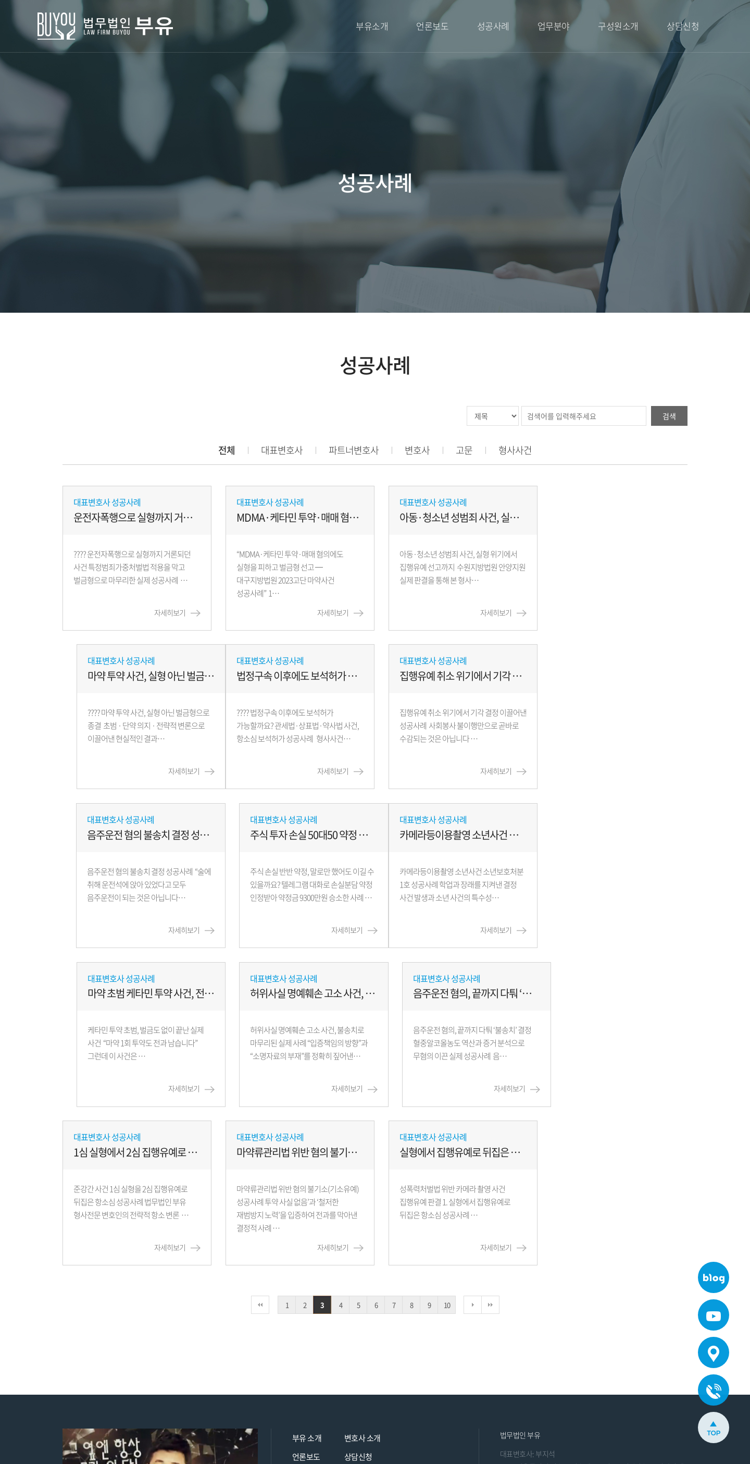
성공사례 (493, 25)
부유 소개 (307, 1280)
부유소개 (372, 25)
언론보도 (432, 25)
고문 (464, 450)
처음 (260, 1147)
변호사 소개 (362, 1280)
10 (447, 1147)
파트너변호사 (354, 450)
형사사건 (515, 450)
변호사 (417, 450)
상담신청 (683, 25)
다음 (473, 1147)
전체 (226, 450)
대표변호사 (282, 450)
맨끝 (490, 1147)
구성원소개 (618, 25)
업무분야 (554, 25)
